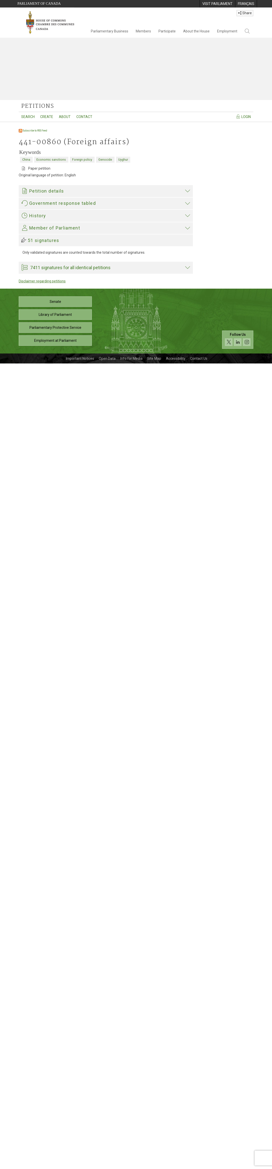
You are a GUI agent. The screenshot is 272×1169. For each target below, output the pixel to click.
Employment (227, 31)
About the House (196, 31)
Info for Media (131, 1164)
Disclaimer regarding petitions (42, 1087)
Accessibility (175, 1164)
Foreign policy (82, 159)
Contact (84, 117)
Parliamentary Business (109, 31)
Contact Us (198, 1164)
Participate (167, 31)
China (26, 159)
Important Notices (80, 1164)
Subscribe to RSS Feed (33, 130)
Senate (55, 1107)
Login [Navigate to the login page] (243, 116)
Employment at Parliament (55, 1146)
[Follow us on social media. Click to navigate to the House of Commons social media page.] (237, 1145)
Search (28, 117)
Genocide (105, 159)
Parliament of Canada (39, 3)
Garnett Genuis (34, 953)
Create (46, 117)
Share (245, 13)
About (65, 117)
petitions (37, 106)
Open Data (107, 1164)
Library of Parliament (55, 1120)
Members (143, 31)
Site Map (154, 1164)
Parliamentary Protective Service (55, 1133)
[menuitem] (217, 3)
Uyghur (123, 159)
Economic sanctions (51, 159)
